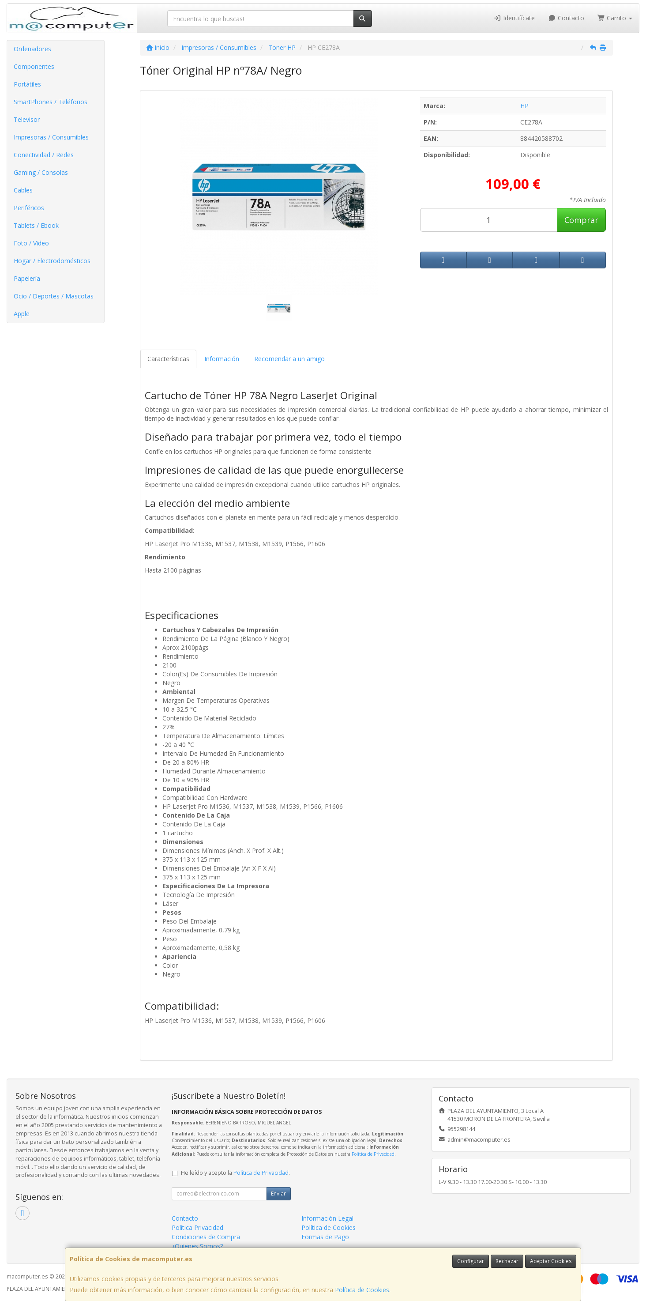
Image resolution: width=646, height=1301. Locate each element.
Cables (23, 190)
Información (221, 358)
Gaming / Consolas (41, 172)
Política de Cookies (362, 1290)
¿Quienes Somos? (197, 1246)
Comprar (581, 220)
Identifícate (514, 18)
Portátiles (27, 84)
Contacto (566, 18)
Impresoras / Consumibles (51, 137)
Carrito (615, 18)
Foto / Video (31, 243)
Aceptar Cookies (550, 1261)
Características (168, 358)
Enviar (278, 1193)
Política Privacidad (197, 1227)
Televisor (27, 119)
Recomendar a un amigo (289, 358)
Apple (22, 313)
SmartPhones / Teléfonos (50, 102)
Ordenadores (32, 49)
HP (524, 106)
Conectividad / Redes (44, 155)
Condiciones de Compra (206, 1237)
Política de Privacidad (373, 1154)
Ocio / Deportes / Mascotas (54, 296)
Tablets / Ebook (36, 225)
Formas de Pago (325, 1237)
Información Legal (327, 1218)
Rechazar (507, 1261)
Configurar (470, 1261)
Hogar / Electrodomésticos (52, 260)
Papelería (27, 278)
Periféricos (29, 208)
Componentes (34, 66)
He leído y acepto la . (235, 1173)
